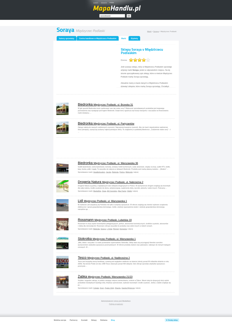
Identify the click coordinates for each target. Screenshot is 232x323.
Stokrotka (107, 239)
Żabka (105, 276)
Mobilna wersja (60, 320)
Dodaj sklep (173, 320)
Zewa (104, 191)
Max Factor (122, 191)
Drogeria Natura (110, 182)
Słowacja (104, 2)
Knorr (102, 288)
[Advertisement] (119, 23)
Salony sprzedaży (66, 38)
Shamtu (118, 288)
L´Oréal (109, 229)
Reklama (103, 320)
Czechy (95, 2)
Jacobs (108, 172)
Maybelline (97, 191)
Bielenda (115, 172)
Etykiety (134, 38)
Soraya (156, 31)
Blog (113, 320)
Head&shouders (99, 172)
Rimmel (116, 229)
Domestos (123, 229)
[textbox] (112, 16)
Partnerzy (74, 320)
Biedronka (105, 104)
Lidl (102, 201)
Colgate (96, 288)
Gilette (129, 191)
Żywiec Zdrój (109, 288)
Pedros (122, 172)
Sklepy (94, 320)
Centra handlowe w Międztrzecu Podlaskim (97, 38)
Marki (149, 31)
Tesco (104, 257)
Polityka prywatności (116, 304)
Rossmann (105, 220)
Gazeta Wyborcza (128, 288)
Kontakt (84, 320)
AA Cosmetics (112, 191)
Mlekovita (129, 172)
